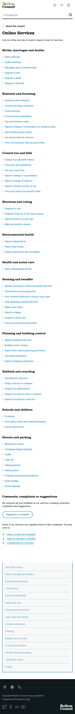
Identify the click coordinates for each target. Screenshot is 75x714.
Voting (8, 666)
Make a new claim (14, 307)
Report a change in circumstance (21, 175)
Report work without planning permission (25, 350)
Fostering (9, 416)
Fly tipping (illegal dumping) (18, 449)
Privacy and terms (36, 696)
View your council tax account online (22, 191)
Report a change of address (18, 180)
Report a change (13, 312)
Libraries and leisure (15, 624)
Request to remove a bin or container (23, 394)
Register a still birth (14, 83)
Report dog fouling (14, 246)
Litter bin (9, 459)
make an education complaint (21, 538)
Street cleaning (12, 486)
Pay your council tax (15, 170)
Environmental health (15, 595)
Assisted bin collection (16, 378)
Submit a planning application (19, 361)
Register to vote (13, 208)
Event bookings (12, 111)
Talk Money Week (14, 659)
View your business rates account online (25, 142)
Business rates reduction (17, 100)
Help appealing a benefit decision (21, 302)
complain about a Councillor (20, 543)
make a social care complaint (21, 534)
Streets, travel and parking (18, 652)
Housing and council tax (17, 610)
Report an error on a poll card (19, 219)
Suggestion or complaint (17, 514)
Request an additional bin (17, 388)
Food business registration (18, 116)
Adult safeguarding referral (18, 269)
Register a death (13, 78)
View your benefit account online (21, 323)
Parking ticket (11, 470)
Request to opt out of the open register (24, 213)
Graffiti (8, 454)
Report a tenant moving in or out (20, 186)
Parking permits (13, 465)
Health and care (13, 602)
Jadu (28, 699)
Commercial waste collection (19, 105)
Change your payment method (19, 159)
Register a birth (12, 73)
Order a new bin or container (19, 383)
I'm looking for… (11, 15)
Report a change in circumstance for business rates (30, 126)
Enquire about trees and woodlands (22, 252)
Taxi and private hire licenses (19, 137)
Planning (9, 631)
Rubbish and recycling (16, 638)
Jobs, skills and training (16, 617)
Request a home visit (15, 317)
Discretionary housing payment (20, 291)
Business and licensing (16, 581)
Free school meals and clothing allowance (25, 421)
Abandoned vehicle (14, 444)
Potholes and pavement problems (21, 475)
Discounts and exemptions (18, 165)
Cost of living (11, 588)
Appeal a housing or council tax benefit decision (28, 286)
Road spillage (11, 481)
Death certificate (13, 62)
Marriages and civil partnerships (21, 67)
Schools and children (15, 645)
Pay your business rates (17, 121)
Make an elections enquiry (18, 224)
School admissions (14, 427)
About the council (15, 26)
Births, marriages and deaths (19, 574)
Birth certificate (12, 57)
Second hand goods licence (18, 132)
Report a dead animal (15, 241)
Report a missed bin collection (20, 399)
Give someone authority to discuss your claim (27, 296)
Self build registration (15, 356)
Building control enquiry (16, 345)
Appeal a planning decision (18, 340)
